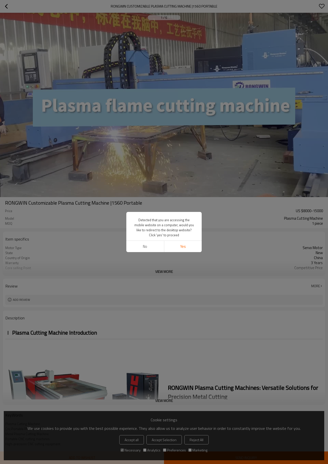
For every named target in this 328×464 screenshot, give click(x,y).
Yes (183, 246)
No (145, 246)
